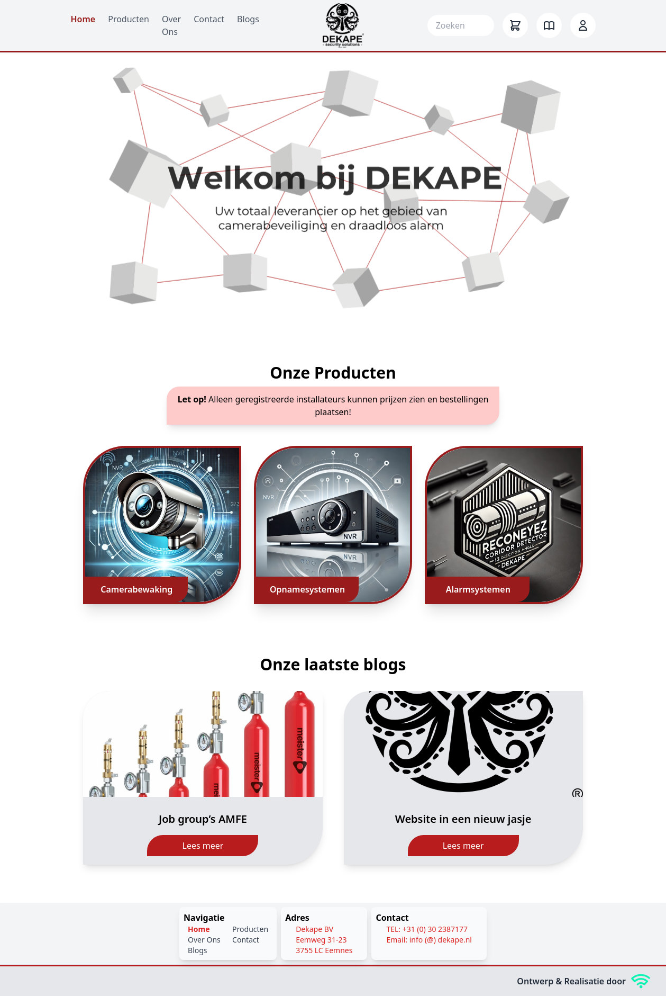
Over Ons (204, 940)
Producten (128, 19)
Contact (209, 19)
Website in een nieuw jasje (463, 819)
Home (83, 19)
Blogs (248, 19)
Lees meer (203, 845)
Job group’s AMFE (203, 819)
